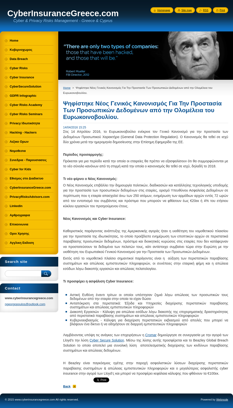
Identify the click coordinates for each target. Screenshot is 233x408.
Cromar (151, 335)
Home (67, 87)
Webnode (222, 399)
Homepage (163, 10)
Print (222, 10)
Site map (186, 10)
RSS (205, 10)
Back (67, 386)
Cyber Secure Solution (107, 340)
